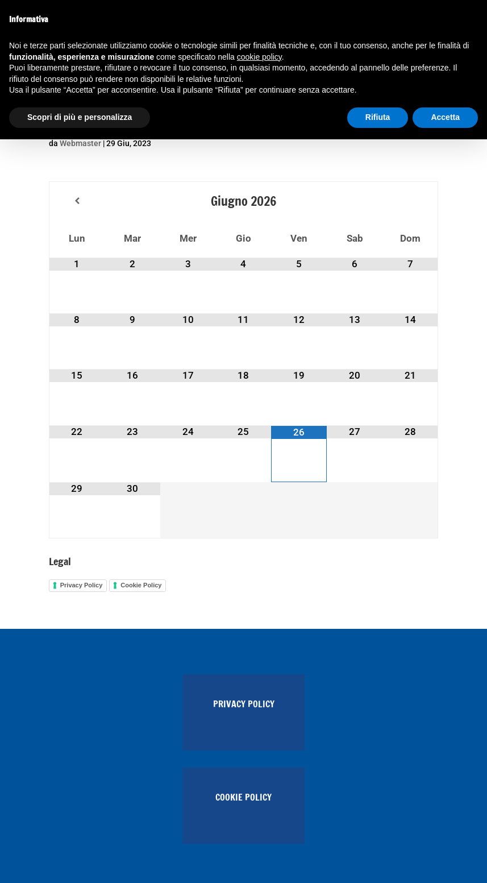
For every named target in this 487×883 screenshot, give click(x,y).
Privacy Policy (81, 585)
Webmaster (80, 143)
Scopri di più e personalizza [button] (79, 117)
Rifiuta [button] (377, 117)
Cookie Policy (140, 585)
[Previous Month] (77, 201)
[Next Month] (410, 201)
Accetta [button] (445, 117)
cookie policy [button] (259, 56)
